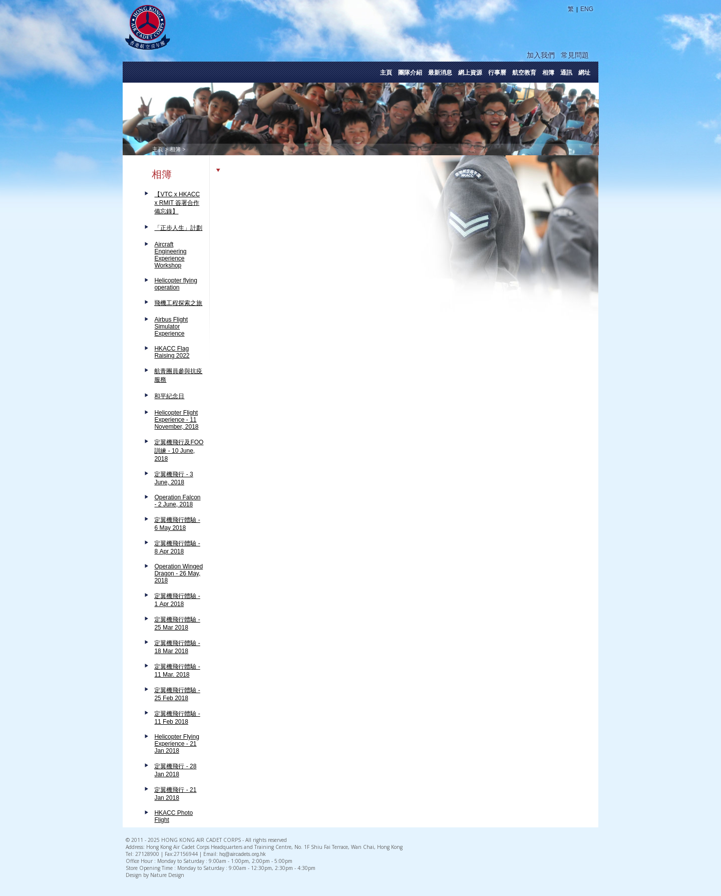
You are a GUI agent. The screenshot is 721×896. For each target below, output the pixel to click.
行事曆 (497, 72)
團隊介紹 (410, 72)
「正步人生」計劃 (178, 227)
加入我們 (541, 55)
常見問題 (575, 55)
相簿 (548, 72)
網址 (584, 72)
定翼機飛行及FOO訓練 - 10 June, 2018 (178, 450)
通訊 (566, 72)
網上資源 (470, 72)
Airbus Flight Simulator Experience (171, 326)
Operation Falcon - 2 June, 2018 (177, 501)
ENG (586, 9)
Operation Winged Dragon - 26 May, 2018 (178, 573)
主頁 (386, 72)
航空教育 (524, 72)
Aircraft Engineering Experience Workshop (170, 255)
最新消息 (440, 72)
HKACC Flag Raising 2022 (171, 352)
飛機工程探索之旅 (178, 303)
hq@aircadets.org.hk (242, 854)
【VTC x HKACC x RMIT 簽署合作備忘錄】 (177, 203)
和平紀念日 (169, 396)
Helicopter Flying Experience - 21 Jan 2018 (176, 743)
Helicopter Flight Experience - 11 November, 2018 (176, 419)
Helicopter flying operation (175, 284)
